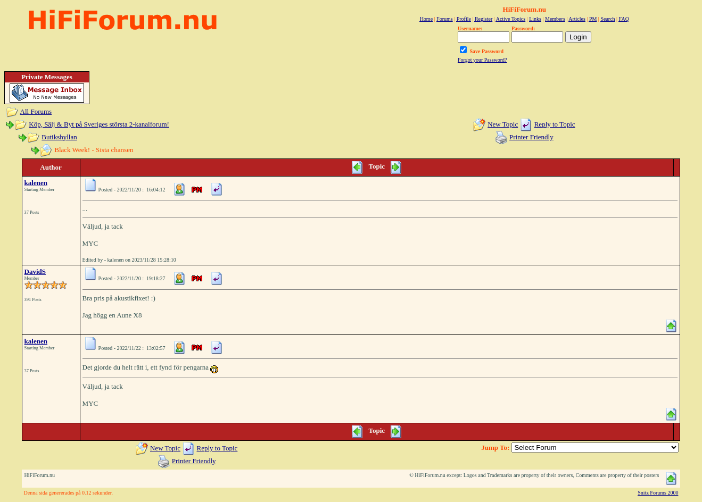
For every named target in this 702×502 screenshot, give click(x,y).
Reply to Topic (554, 124)
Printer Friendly (531, 137)
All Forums (36, 111)
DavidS (35, 271)
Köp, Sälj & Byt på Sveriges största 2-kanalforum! (99, 124)
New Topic (503, 124)
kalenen (35, 183)
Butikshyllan (59, 137)
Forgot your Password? (482, 60)
